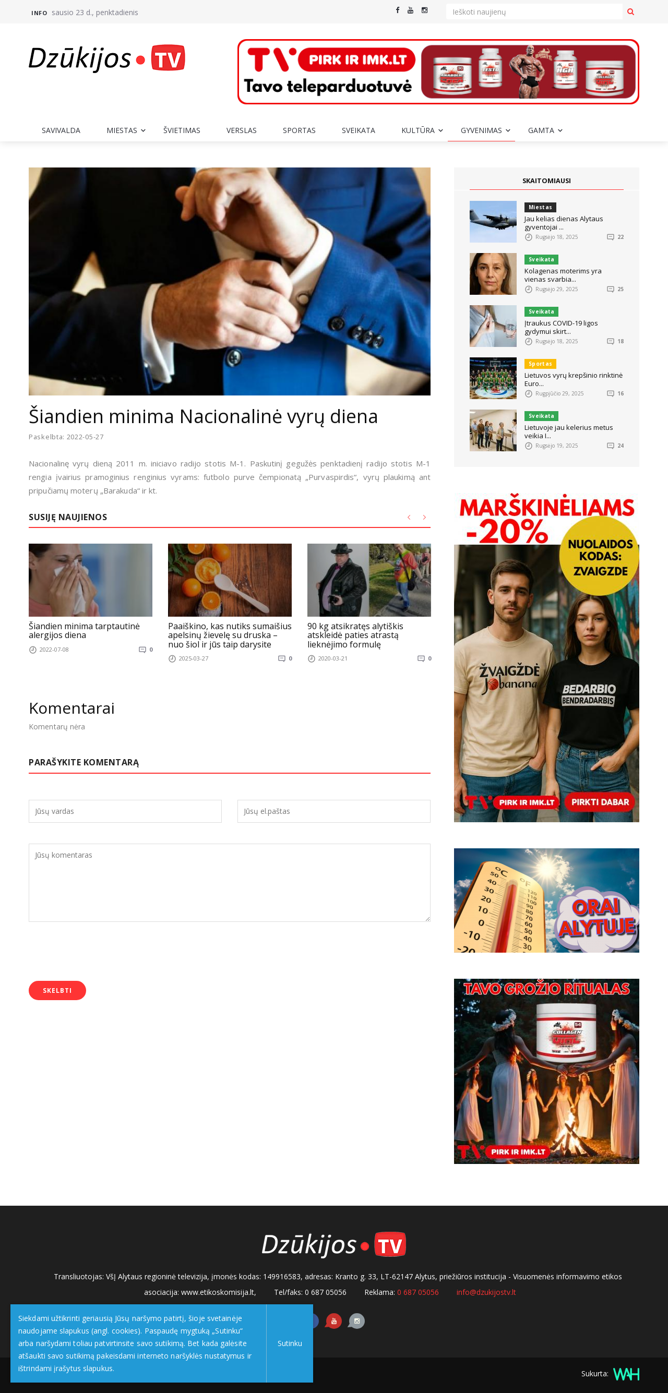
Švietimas (181, 130)
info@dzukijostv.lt (486, 1292)
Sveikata (358, 130)
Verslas (241, 130)
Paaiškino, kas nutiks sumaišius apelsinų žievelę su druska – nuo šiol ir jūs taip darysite (230, 635)
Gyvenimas (481, 130)
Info (39, 13)
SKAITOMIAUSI (547, 181)
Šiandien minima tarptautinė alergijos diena (84, 630)
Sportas (299, 130)
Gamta (541, 130)
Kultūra (418, 130)
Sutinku (288, 1343)
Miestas (121, 130)
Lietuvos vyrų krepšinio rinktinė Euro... (573, 379)
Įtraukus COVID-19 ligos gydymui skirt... (561, 327)
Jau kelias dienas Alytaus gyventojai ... (563, 223)
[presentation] (108, 952)
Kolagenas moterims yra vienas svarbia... (563, 275)
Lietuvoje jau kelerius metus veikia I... (568, 431)
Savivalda (61, 130)
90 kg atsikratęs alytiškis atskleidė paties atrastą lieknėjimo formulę (355, 635)
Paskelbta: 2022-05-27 (67, 437)
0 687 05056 (418, 1292)
